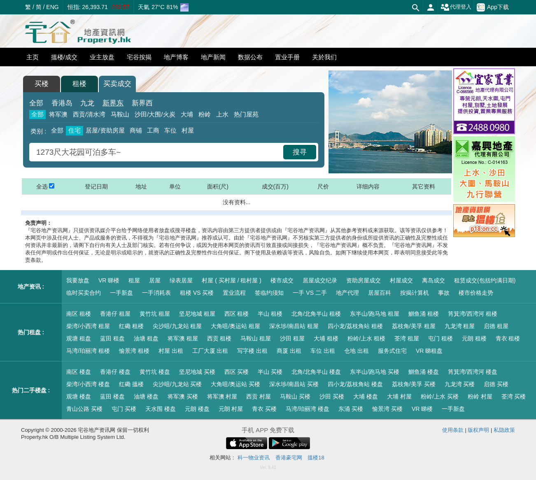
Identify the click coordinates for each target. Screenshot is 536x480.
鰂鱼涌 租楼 (423, 313)
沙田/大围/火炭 (155, 114)
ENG (52, 7)
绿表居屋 (181, 280)
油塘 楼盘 (146, 396)
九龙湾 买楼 (460, 384)
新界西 (142, 103)
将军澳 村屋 (222, 396)
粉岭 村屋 (480, 396)
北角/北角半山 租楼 (316, 313)
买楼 (42, 84)
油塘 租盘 (146, 338)
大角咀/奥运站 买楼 (235, 384)
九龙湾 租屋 (460, 326)
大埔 (187, 114)
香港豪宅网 (288, 457)
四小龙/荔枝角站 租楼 (355, 326)
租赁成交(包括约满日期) (484, 280)
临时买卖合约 (83, 292)
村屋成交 (401, 280)
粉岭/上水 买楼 (440, 396)
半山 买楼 (270, 371)
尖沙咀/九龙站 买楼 (177, 384)
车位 (170, 130)
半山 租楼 (270, 313)
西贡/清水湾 (89, 114)
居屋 (155, 280)
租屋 (134, 280)
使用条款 (453, 430)
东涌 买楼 (350, 408)
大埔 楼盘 (365, 396)
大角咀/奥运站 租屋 (235, 326)
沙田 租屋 (292, 338)
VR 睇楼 (108, 280)
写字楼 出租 (252, 350)
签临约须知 (269, 292)
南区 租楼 (78, 313)
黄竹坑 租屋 (155, 313)
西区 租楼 (236, 313)
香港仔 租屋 (115, 313)
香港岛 (61, 103)
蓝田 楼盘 (112, 396)
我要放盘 (77, 280)
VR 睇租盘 (429, 350)
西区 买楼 (236, 371)
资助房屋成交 (363, 280)
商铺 (136, 130)
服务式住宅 (392, 350)
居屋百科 (379, 292)
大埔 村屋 (399, 396)
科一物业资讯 (254, 457)
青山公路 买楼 (84, 408)
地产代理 (347, 292)
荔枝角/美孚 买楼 (414, 384)
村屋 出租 (170, 350)
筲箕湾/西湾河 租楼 (472, 313)
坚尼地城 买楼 (197, 371)
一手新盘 (121, 292)
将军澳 (58, 114)
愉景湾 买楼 (387, 408)
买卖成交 (117, 84)
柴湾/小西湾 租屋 (88, 326)
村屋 (188, 130)
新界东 (113, 103)
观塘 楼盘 (78, 396)
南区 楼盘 (78, 371)
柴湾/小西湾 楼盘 (88, 384)
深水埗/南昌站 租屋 (294, 326)
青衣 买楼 (264, 408)
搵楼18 (316, 457)
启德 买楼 (496, 384)
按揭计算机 (414, 292)
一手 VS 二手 (309, 292)
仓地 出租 (356, 350)
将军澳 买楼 (183, 396)
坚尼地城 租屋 (197, 313)
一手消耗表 (156, 292)
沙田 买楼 (331, 396)
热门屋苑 (246, 114)
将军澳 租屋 (183, 338)
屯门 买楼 (124, 408)
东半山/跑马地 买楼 (374, 371)
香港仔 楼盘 (115, 371)
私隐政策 (504, 430)
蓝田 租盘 (112, 338)
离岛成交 (433, 280)
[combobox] (157, 152)
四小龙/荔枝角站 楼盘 (355, 384)
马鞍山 (120, 114)
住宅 (74, 130)
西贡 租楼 (219, 338)
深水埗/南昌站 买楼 (294, 384)
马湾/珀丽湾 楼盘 (307, 408)
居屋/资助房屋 (105, 130)
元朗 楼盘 (197, 408)
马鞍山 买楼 (295, 396)
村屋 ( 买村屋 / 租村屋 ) (231, 280)
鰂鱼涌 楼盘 (423, 371)
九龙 (87, 103)
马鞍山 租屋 (255, 338)
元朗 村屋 (231, 408)
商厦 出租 (289, 350)
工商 (153, 130)
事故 (444, 292)
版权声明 (478, 430)
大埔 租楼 (326, 338)
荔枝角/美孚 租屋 (414, 326)
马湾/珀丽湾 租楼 (88, 350)
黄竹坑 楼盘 (155, 371)
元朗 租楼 (474, 338)
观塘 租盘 (78, 338)
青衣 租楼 (508, 338)
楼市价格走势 (476, 292)
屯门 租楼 (440, 338)
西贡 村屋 (258, 396)
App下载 (493, 7)
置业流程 (234, 292)
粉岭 (204, 114)
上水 (222, 114)
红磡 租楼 (131, 326)
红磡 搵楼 (131, 384)
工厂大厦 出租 (210, 350)
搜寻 (300, 152)
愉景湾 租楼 (134, 350)
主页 (32, 57)
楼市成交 (282, 280)
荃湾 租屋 (406, 338)
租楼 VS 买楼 (197, 292)
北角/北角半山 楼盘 (316, 371)
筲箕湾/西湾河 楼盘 (472, 371)
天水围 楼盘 (160, 408)
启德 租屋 (496, 326)
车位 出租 (322, 350)
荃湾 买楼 (513, 396)
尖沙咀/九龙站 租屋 (177, 326)
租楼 (79, 84)
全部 (36, 103)
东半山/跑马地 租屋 (374, 313)
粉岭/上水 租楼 (366, 338)
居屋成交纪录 (320, 280)
